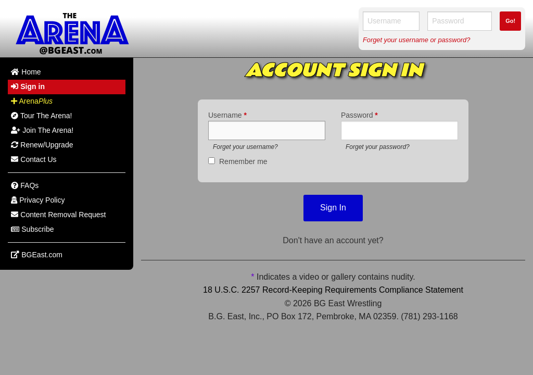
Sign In (333, 207)
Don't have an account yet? (333, 240)
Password (359, 115)
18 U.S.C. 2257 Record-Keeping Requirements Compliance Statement (333, 289)
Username (227, 115)
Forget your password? (378, 147)
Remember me (243, 161)
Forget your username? (245, 147)
